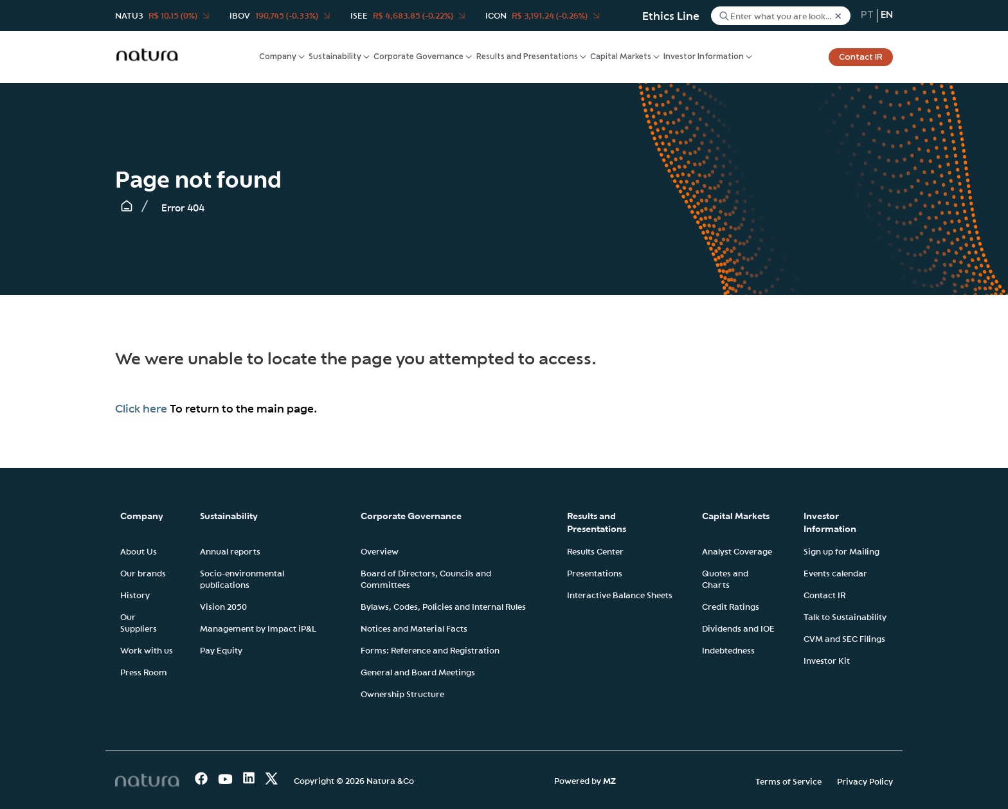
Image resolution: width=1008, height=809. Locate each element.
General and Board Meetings (418, 671)
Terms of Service (788, 781)
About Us (138, 550)
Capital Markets (620, 56)
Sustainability (335, 56)
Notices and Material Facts (414, 628)
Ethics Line (670, 15)
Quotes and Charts (725, 578)
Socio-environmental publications (242, 578)
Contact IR (861, 57)
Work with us (146, 649)
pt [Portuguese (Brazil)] (867, 15)
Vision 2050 (223, 606)
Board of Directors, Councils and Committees (426, 578)
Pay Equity (221, 649)
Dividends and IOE (738, 628)
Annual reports (230, 550)
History (135, 594)
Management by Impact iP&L (258, 628)
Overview (380, 550)
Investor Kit (827, 660)
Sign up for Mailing (841, 550)
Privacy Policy (865, 781)
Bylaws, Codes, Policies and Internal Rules (443, 606)
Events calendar (835, 572)
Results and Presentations (527, 56)
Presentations (594, 572)
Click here (141, 408)
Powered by (585, 780)
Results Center (595, 550)
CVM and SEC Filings (844, 638)
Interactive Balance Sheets (619, 594)
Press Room (143, 671)
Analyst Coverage (737, 550)
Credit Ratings (730, 606)
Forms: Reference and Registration (430, 649)
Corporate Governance (419, 56)
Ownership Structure (402, 693)
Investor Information (703, 56)
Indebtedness (728, 649)
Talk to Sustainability (845, 616)
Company (277, 56)
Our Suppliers (138, 622)
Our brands (143, 572)
